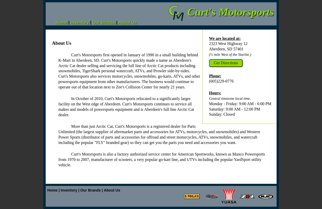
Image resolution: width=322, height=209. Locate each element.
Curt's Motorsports (221, 12)
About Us (128, 22)
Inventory (80, 22)
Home (61, 22)
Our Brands (104, 22)
